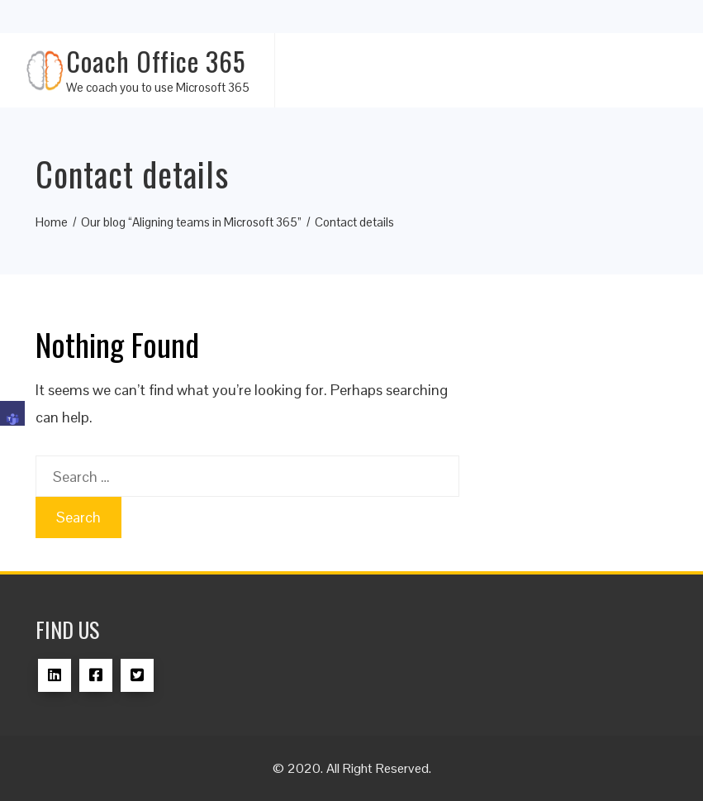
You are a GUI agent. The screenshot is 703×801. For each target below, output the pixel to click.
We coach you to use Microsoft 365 (157, 87)
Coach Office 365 (155, 60)
